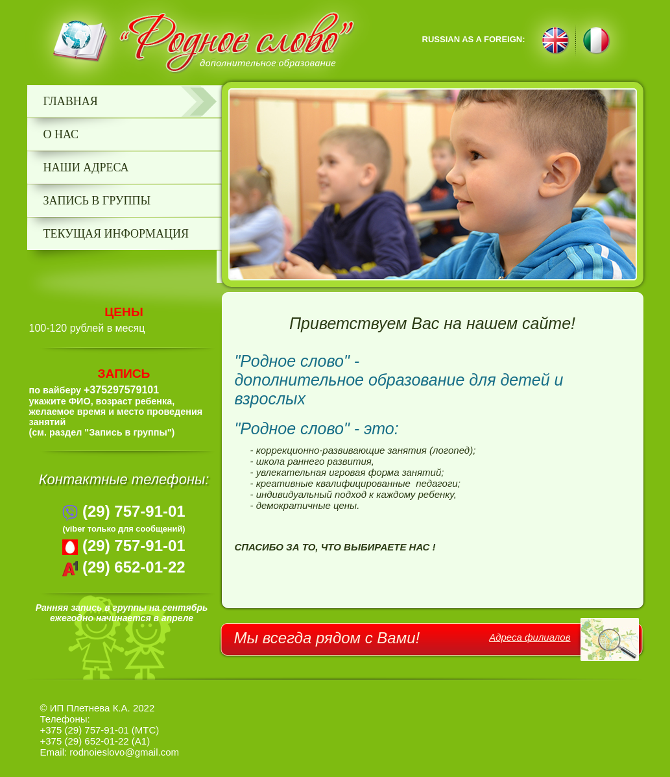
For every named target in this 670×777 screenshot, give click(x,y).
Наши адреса (86, 167)
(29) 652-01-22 (133, 567)
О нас (61, 134)
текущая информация (116, 233)
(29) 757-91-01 (133, 511)
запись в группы (97, 200)
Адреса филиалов (529, 637)
